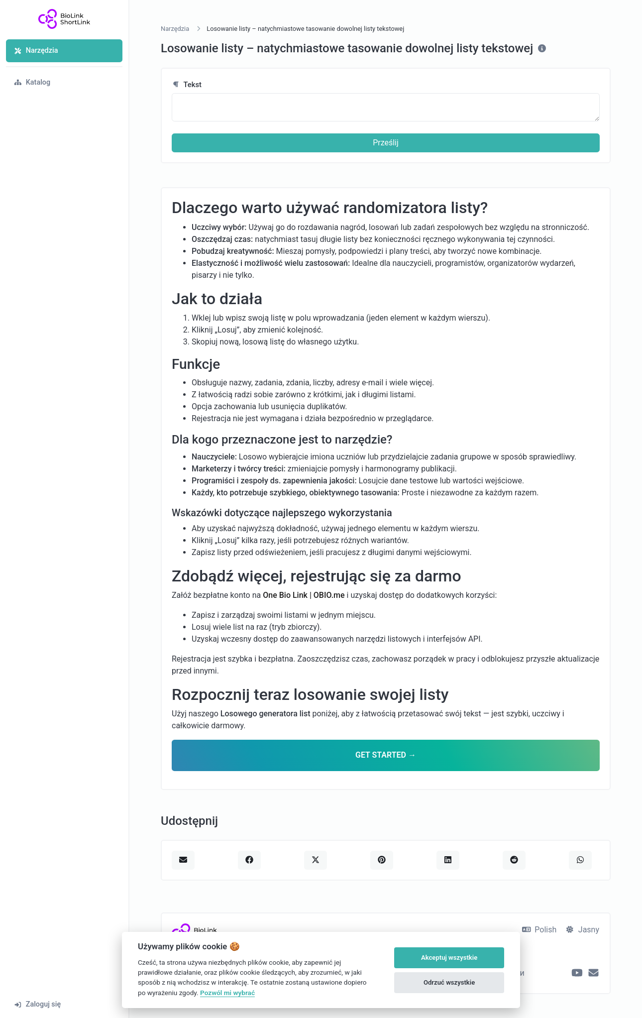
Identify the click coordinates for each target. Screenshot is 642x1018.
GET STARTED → (385, 755)
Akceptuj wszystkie (449, 957)
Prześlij (386, 142)
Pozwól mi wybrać (227, 993)
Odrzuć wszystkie (449, 982)
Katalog (32, 82)
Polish (539, 929)
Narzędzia (36, 50)
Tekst (187, 84)
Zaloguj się (37, 1004)
